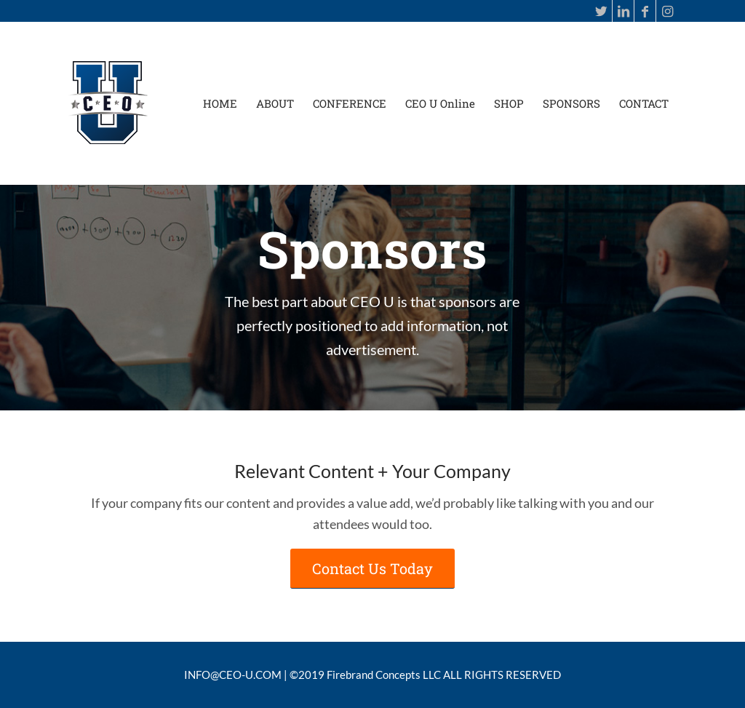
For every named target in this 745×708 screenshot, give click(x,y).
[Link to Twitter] (601, 11)
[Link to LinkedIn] (623, 11)
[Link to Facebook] (645, 11)
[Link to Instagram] (667, 11)
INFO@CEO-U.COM (233, 674)
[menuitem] (220, 103)
